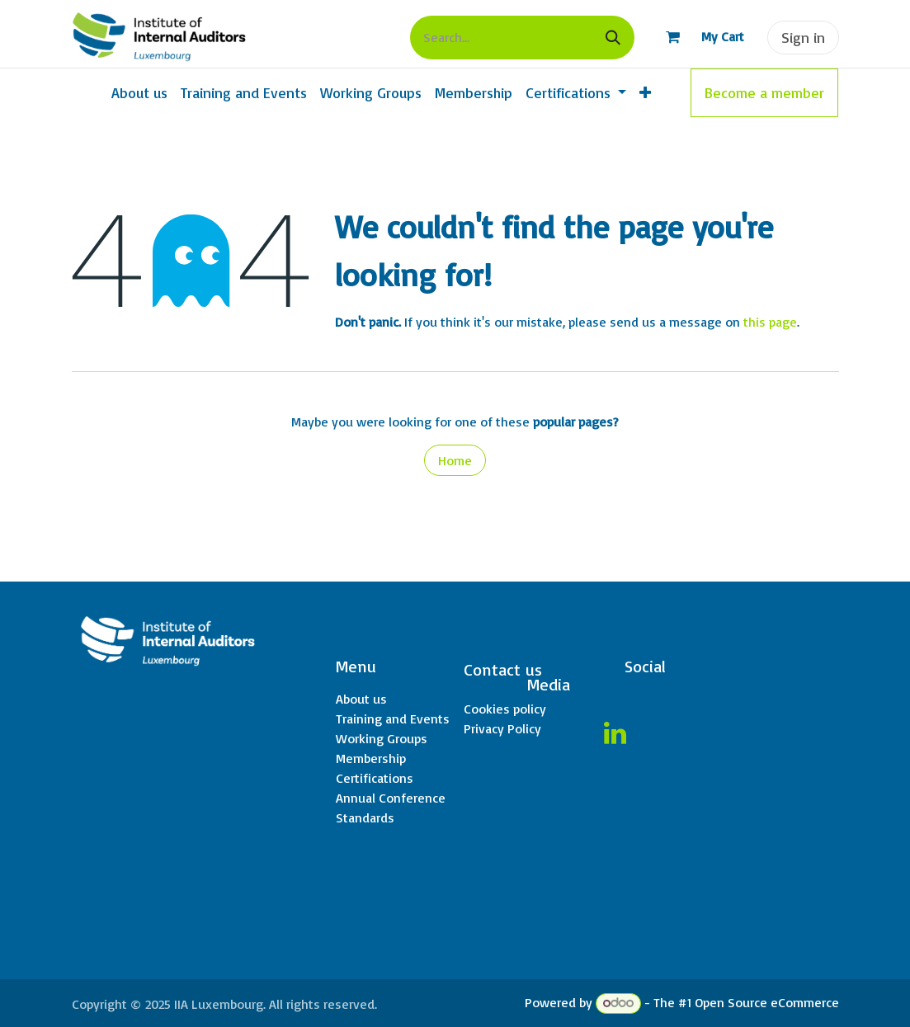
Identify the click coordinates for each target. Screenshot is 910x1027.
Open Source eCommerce (767, 1002)
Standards (365, 817)
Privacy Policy (502, 728)
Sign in (803, 37)
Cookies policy (505, 708)
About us (361, 698)
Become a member (764, 92)
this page (770, 321)
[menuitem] (139, 93)
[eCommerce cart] (697, 37)
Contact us (503, 669)
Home (455, 460)
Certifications (374, 778)
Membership (371, 758)
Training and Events (393, 718)
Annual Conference (391, 797)
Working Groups (381, 738)
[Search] (613, 37)
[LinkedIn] (614, 733)
